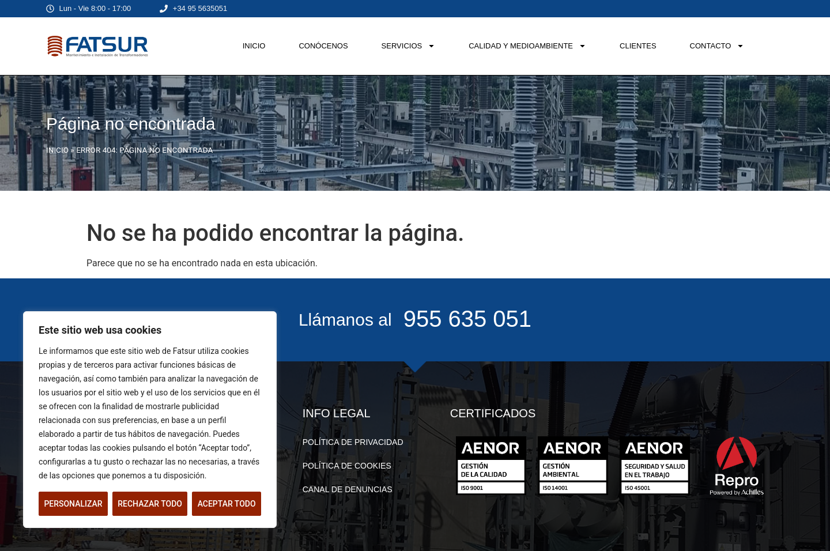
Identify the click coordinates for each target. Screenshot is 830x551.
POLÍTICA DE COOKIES (347, 465)
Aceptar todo (227, 503)
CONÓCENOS (323, 45)
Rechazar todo (150, 503)
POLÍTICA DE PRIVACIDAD (353, 442)
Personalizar (73, 503)
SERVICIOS (409, 45)
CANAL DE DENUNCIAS (348, 489)
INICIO (254, 45)
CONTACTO (717, 45)
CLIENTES (638, 45)
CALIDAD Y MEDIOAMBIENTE (527, 45)
